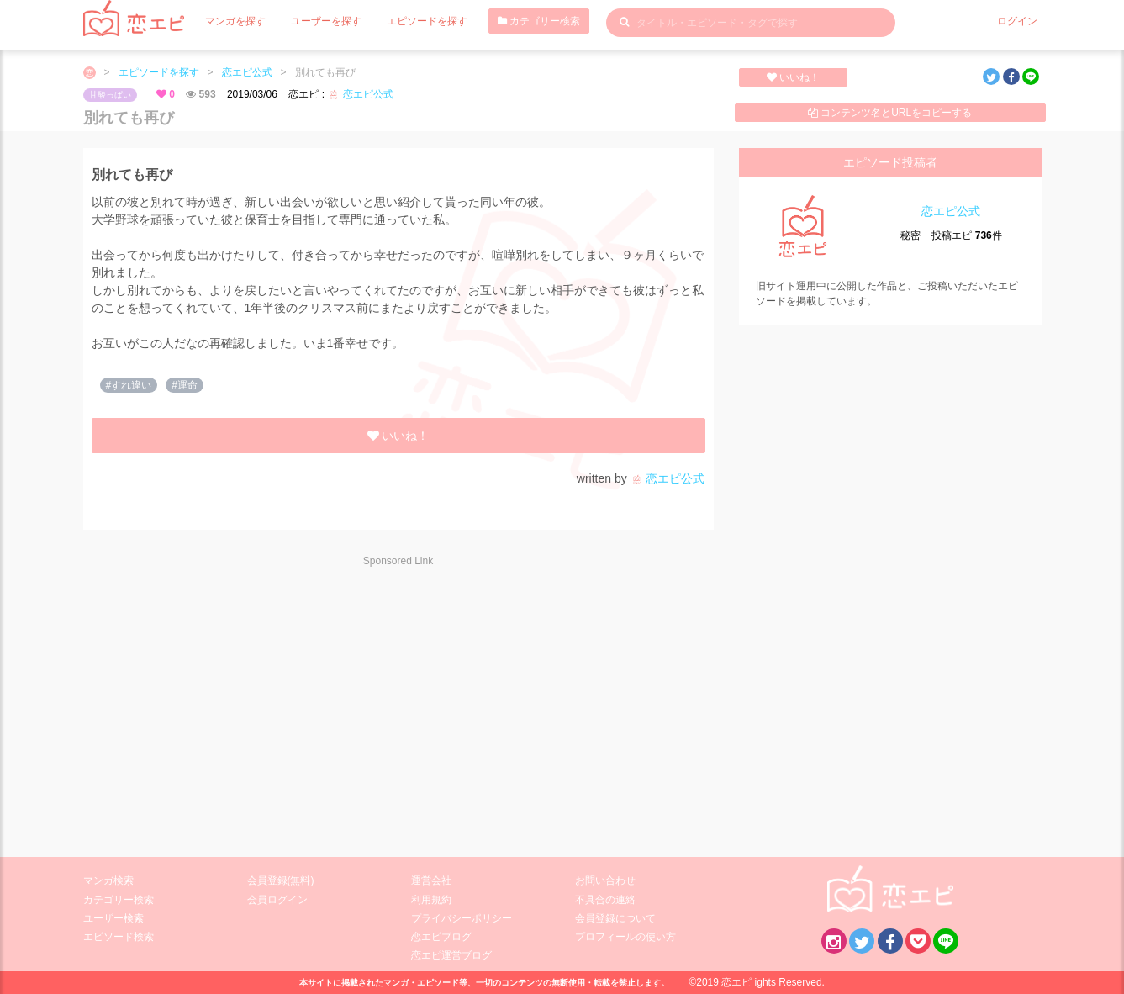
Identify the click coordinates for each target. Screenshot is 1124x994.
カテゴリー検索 (539, 21)
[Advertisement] (234, 701)
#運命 (185, 385)
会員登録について (615, 918)
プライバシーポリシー (461, 918)
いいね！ (793, 77)
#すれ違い (129, 385)
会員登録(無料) (280, 880)
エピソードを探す (427, 21)
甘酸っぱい (110, 94)
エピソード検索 (118, 937)
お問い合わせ (605, 880)
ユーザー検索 (113, 918)
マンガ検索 (108, 880)
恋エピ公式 (247, 72)
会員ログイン (277, 900)
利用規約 (431, 900)
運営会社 (431, 880)
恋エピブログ (441, 937)
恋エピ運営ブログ (451, 955)
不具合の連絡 (605, 900)
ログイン (1017, 21)
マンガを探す (235, 21)
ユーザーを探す (326, 21)
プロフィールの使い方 (625, 937)
